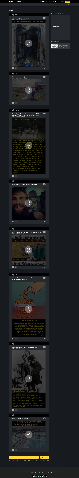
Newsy (40, 4)
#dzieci (17, 116)
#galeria (17, 19)
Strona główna (11, 7)
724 (29, 460)
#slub (24, 78)
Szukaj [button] (68, 4)
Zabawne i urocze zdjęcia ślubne (21, 77)
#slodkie (20, 78)
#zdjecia (17, 78)
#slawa (17, 348)
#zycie (17, 280)
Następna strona (23, 457)
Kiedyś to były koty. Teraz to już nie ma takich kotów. (27, 232)
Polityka (28, 4)
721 (40, 460)
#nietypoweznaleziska (22, 19)
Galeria (19, 4)
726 (21, 460)
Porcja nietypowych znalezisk (21, 18)
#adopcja (21, 185)
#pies (19, 185)
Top (55, 1)
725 (25, 460)
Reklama (36, 472)
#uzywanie (22, 280)
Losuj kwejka (45, 457)
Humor (15, 4)
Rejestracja (68, 1)
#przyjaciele (20, 116)
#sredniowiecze (18, 233)
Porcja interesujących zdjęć (20, 418)
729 (10, 460)
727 (17, 460)
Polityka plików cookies (49, 472)
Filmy (50, 1)
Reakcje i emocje (35, 4)
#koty (26, 78)
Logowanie (62, 1)
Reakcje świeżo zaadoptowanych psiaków (24, 184)
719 (48, 460)
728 (13, 460)
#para (19, 348)
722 (36, 460)
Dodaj (19, 1)
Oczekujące (44, 1)
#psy (22, 78)
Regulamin (41, 472)
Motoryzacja (45, 4)
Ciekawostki (24, 4)
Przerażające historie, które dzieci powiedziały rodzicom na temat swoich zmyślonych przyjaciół (26, 114)
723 (32, 460)
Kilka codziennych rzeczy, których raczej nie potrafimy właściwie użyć (25, 278)
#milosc (17, 185)
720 (44, 460)
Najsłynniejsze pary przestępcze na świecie (24, 347)
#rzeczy (19, 280)
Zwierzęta (10, 4)
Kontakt (31, 472)
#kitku (23, 233)
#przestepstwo (23, 348)
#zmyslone (23, 116)
